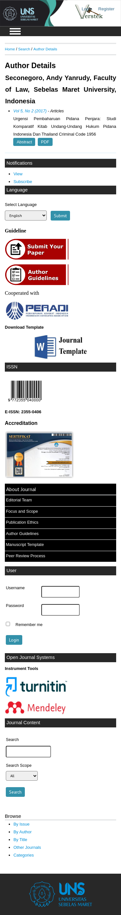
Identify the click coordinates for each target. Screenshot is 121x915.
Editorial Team (19, 500)
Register (106, 8)
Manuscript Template (25, 544)
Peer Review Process (25, 555)
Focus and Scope (22, 511)
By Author (23, 831)
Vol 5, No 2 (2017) (29, 110)
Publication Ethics (22, 522)
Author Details (45, 49)
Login (87, 8)
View (18, 173)
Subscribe (23, 181)
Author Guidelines (22, 533)
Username (15, 588)
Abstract (24, 141)
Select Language (21, 204)
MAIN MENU (15, 31)
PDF (45, 141)
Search (24, 49)
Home (10, 49)
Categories (24, 855)
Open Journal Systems (30, 657)
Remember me (29, 624)
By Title (20, 839)
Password (15, 605)
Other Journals (27, 847)
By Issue (22, 824)
